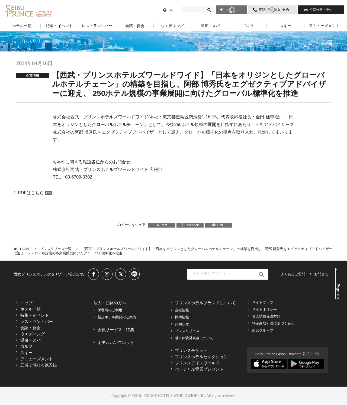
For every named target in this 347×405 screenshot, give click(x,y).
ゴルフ (26, 346)
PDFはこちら (31, 192)
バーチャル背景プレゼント (199, 369)
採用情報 (182, 317)
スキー (26, 352)
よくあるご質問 (293, 274)
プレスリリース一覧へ (41, 41)
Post (161, 225)
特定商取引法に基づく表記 (273, 323)
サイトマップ (262, 302)
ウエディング (32, 334)
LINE (218, 225)
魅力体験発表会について (194, 338)
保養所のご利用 (110, 310)
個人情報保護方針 (266, 316)
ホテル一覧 (30, 309)
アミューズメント (36, 359)
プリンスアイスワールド (197, 363)
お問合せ (321, 274)
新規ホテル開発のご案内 (117, 317)
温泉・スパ (30, 340)
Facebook (190, 225)
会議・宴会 (30, 327)
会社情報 (182, 310)
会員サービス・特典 (116, 329)
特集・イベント (34, 315)
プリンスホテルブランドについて (205, 302)
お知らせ (182, 324)
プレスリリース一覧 (56, 249)
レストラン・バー (36, 321)
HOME (25, 249)
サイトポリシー (264, 309)
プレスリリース (187, 331)
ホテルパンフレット (116, 342)
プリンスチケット (191, 350)
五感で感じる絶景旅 (38, 365)
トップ (26, 302)
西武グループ (262, 330)
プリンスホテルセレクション (201, 356)
